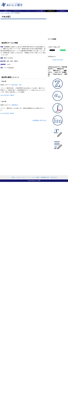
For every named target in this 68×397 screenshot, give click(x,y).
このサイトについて (17, 10)
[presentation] (30, 52)
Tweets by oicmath (57, 59)
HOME (5, 10)
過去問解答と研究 (51, 10)
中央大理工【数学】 (7, 95)
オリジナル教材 (40, 10)
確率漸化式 (15, 105)
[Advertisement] (32, 30)
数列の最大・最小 (17, 85)
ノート (28, 10)
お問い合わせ (62, 10)
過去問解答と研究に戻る (39, 120)
